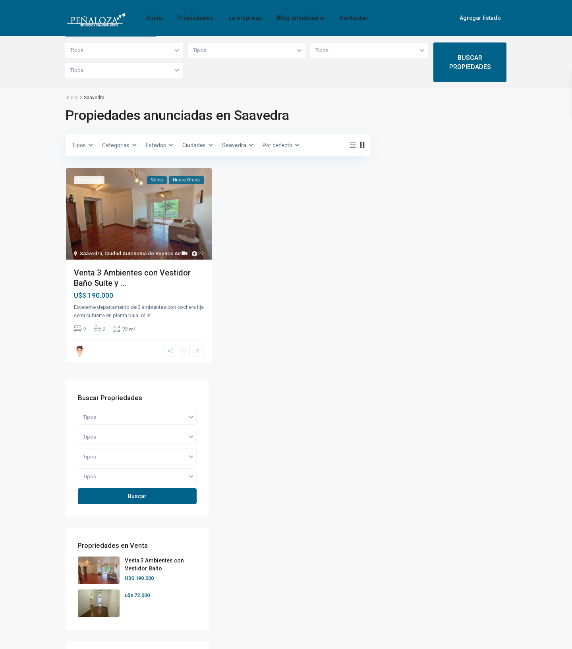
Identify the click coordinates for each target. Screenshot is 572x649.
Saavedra (91, 253)
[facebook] (375, 549)
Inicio (154, 17)
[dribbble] (436, 549)
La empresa (245, 17)
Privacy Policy (489, 637)
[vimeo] (416, 569)
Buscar (444, 222)
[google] (456, 549)
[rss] (396, 549)
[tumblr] (497, 549)
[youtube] (396, 569)
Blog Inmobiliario (301, 17)
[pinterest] (375, 569)
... (153, 315)
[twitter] (416, 549)
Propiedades (195, 17)
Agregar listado (480, 18)
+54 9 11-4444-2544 (101, 565)
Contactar (354, 17)
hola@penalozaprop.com (107, 577)
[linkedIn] (477, 549)
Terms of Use (444, 637)
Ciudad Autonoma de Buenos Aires (145, 253)
